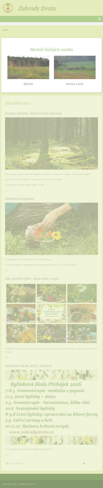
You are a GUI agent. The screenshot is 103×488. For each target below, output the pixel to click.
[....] (6, 190)
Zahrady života (37, 8)
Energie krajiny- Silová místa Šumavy (33, 113)
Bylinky (28, 84)
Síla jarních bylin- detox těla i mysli (32, 278)
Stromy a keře (74, 84)
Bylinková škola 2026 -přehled (28, 365)
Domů (5, 30)
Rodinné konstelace (19, 198)
